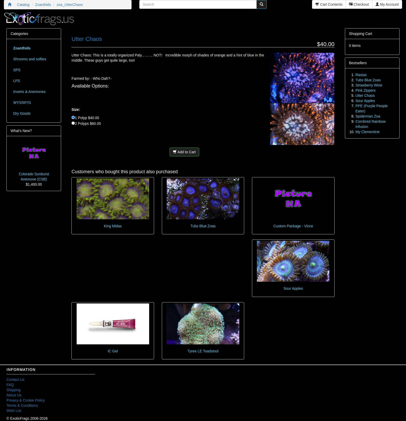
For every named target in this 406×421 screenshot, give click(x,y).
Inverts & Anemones (29, 92)
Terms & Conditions (22, 405)
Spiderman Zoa (368, 116)
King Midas (113, 226)
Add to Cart (184, 152)
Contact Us (15, 380)
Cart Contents (328, 4)
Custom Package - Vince (293, 226)
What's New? (21, 131)
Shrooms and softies (29, 59)
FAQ (10, 385)
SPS (16, 70)
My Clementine (368, 132)
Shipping (13, 390)
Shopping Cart (360, 34)
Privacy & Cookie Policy (25, 400)
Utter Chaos (365, 95)
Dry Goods (22, 113)
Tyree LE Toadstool (203, 351)
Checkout (359, 4)
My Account (387, 4)
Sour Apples (293, 288)
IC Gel (113, 351)
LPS (16, 81)
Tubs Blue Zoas (203, 226)
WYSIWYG (22, 102)
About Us (13, 395)
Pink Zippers (366, 90)
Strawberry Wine (369, 85)
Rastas (361, 75)
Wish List (13, 411)
